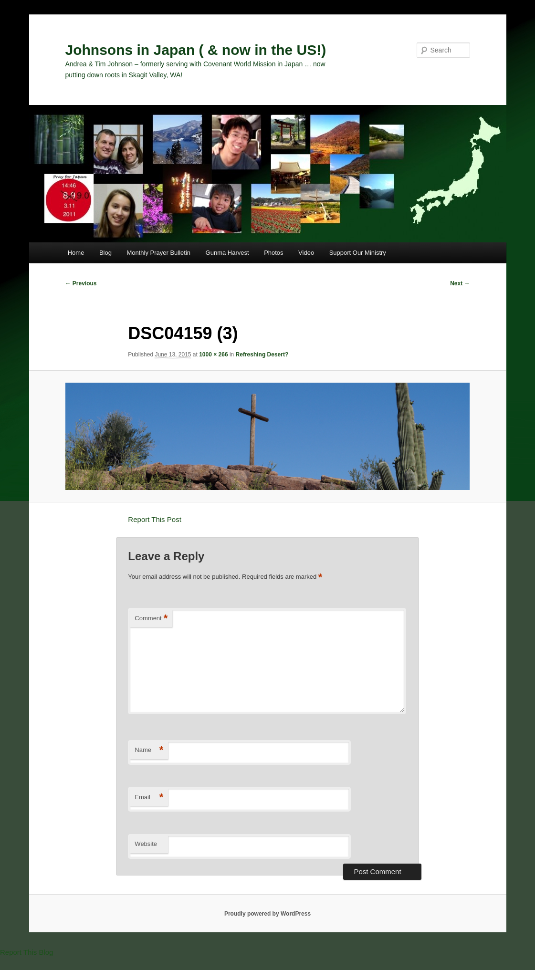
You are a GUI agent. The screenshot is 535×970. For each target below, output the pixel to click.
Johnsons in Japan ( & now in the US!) (195, 50)
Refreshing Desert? (262, 354)
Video (306, 252)
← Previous (81, 283)
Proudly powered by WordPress (267, 913)
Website (146, 843)
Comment (151, 619)
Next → (460, 283)
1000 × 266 (213, 354)
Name (149, 750)
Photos (273, 252)
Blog (105, 252)
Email (149, 797)
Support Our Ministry (357, 252)
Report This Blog (26, 952)
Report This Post (154, 519)
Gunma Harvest (227, 252)
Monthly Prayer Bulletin (158, 252)
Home (76, 252)
